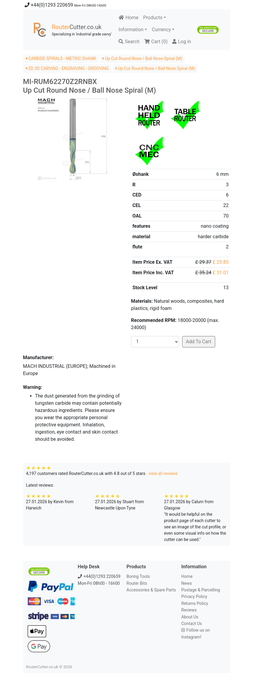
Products (152, 17)
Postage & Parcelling (200, 589)
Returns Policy (194, 603)
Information (131, 29)
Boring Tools (138, 576)
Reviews (189, 610)
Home (128, 17)
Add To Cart (198, 341)
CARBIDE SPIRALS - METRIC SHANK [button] (61, 58)
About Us (189, 616)
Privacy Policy (194, 596)
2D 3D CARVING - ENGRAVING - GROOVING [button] (67, 68)
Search (129, 41)
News (186, 583)
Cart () (155, 41)
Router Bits (137, 583)
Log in (181, 41)
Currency (161, 29)
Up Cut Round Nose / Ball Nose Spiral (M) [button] (142, 58)
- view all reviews (162, 473)
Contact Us (191, 623)
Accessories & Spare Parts (151, 589)
